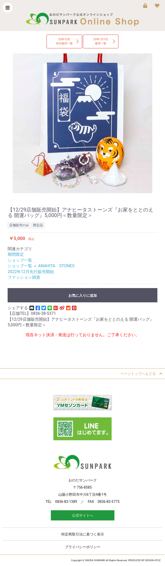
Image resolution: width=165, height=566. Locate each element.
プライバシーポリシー (82, 547)
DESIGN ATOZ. (153, 560)
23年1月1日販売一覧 (100, 41)
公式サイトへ (82, 515)
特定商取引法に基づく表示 (82, 534)
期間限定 (16, 254)
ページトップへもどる (141, 374)
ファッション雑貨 (24, 277)
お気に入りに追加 (82, 295)
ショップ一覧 (20, 260)
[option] (82, 123)
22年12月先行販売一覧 (64, 41)
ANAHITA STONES (56, 265)
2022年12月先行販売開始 (31, 271)
